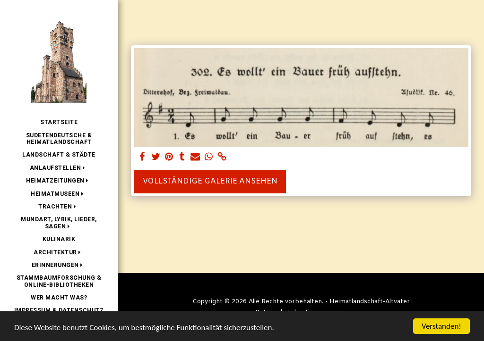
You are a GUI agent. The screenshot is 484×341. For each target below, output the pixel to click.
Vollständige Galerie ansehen (210, 181)
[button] (59, 168)
